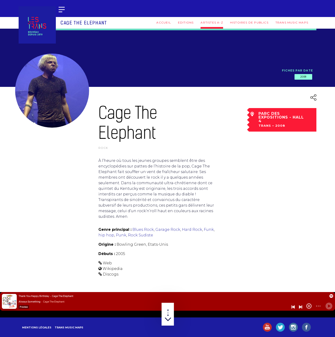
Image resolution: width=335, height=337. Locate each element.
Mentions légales (36, 327)
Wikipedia (113, 268)
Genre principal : (114, 229)
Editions (186, 22)
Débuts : (106, 254)
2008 (303, 76)
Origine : (107, 244)
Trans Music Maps (291, 22)
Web (107, 263)
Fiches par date (297, 70)
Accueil (163, 22)
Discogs (110, 274)
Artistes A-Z (212, 22)
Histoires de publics (249, 22)
